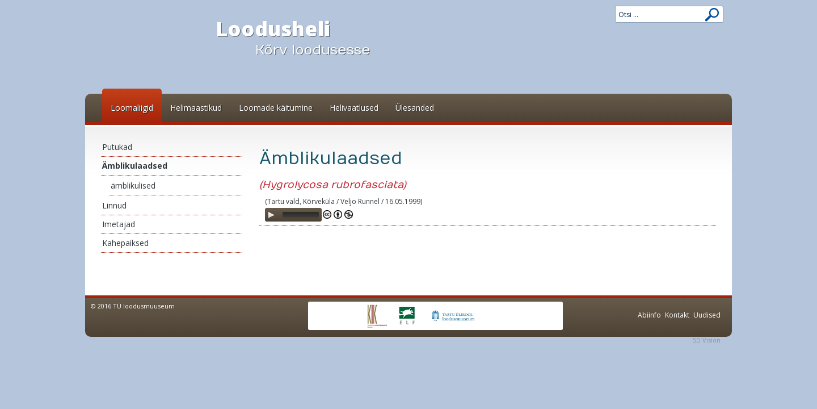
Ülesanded (414, 107)
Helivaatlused (354, 107)
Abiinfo (649, 315)
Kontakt (677, 315)
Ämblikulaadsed (134, 165)
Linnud (114, 205)
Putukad (117, 146)
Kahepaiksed (125, 242)
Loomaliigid (132, 107)
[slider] (301, 215)
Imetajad (118, 224)
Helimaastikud (196, 107)
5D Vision (707, 340)
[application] (293, 215)
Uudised (707, 315)
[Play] (271, 214)
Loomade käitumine (276, 107)
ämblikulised (133, 185)
